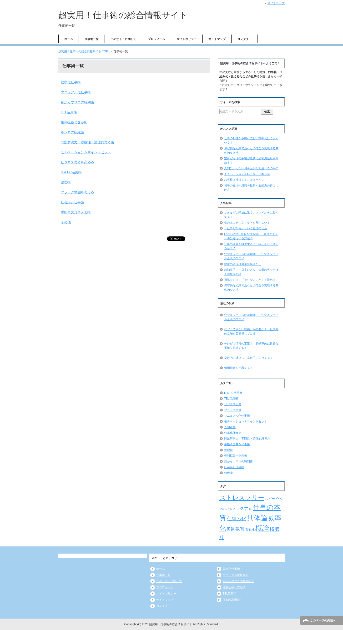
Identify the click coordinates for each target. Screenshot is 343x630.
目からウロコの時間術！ (240, 461)
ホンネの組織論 (72, 132)
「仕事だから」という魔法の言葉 (245, 228)
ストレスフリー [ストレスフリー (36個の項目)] (241, 497)
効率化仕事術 (71, 82)
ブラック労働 (232, 410)
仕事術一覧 (92, 39)
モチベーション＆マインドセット (86, 152)
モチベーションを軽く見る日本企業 (247, 174)
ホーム (68, 39)
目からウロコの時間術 (77, 102)
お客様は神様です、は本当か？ (244, 179)
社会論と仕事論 (72, 202)
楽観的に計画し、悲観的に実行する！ (248, 358)
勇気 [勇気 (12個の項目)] (231, 529)
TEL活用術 (69, 112)
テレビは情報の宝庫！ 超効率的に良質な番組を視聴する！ (251, 346)
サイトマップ (217, 39)
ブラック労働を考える (77, 192)
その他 (66, 222)
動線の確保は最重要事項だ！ (242, 264)
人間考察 (230, 427)
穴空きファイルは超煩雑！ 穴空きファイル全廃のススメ (251, 317)
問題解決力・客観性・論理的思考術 (87, 142)
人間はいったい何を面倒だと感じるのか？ (251, 168)
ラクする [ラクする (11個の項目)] (244, 508)
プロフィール (156, 39)
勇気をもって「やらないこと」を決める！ (251, 279)
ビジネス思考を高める (77, 162)
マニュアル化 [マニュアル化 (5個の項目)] (227, 508)
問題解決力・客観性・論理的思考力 (247, 438)
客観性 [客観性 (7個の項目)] (250, 529)
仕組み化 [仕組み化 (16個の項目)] (236, 518)
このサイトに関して (123, 39)
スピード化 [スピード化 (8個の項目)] (273, 498)
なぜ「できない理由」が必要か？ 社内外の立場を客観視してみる (251, 331)
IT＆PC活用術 (71, 172)
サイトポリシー (187, 39)
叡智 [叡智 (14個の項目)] (239, 528)
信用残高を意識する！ (238, 368)
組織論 (228, 473)
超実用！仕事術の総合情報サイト (123, 15)
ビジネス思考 (232, 404)
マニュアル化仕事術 (76, 92)
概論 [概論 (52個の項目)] (262, 528)
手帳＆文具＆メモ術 (76, 212)
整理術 (66, 182)
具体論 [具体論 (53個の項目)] (257, 518)
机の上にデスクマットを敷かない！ (247, 222)
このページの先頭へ (323, 620)
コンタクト (244, 39)
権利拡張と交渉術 (74, 122)
